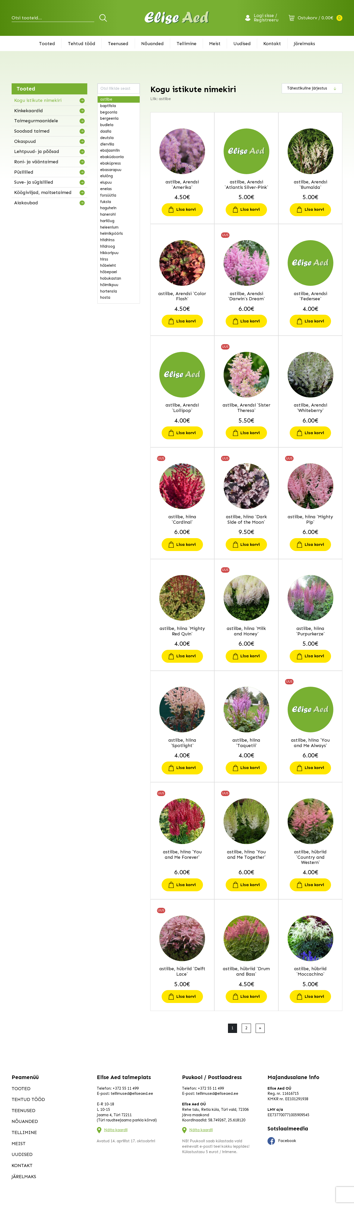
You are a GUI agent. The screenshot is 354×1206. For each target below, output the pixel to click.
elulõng (106, 176)
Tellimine (186, 43)
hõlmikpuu (109, 284)
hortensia (108, 291)
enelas (106, 189)
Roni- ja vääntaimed (36, 162)
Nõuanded (152, 43)
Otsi (104, 18)
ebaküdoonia (112, 157)
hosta (105, 297)
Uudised (242, 43)
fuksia (105, 201)
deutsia (107, 137)
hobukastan (110, 278)
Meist (215, 43)
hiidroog (107, 246)
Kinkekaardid (28, 111)
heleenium (109, 227)
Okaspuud (25, 141)
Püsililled (23, 172)
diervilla (107, 144)
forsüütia (108, 195)
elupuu (106, 182)
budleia (106, 125)
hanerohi (108, 214)
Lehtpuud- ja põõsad (36, 151)
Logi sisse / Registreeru (266, 18)
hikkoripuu (109, 252)
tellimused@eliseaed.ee (132, 1093)
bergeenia (109, 118)
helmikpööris (111, 233)
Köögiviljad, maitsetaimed (43, 192)
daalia (105, 131)
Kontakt (272, 43)
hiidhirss (107, 240)
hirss (104, 259)
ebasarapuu (110, 169)
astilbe (106, 99)
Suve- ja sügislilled (33, 182)
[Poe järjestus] (312, 88)
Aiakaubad (26, 203)
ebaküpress (110, 163)
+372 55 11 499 (126, 1088)
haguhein (108, 208)
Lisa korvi (186, 209)
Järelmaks (304, 43)
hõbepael (108, 272)
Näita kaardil (116, 1130)
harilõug (107, 220)
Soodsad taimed (32, 131)
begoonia (108, 112)
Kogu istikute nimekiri (37, 100)
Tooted (47, 43)
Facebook (282, 1141)
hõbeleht (108, 265)
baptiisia (108, 105)
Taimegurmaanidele (36, 121)
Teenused (118, 43)
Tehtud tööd (81, 43)
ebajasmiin (110, 150)
